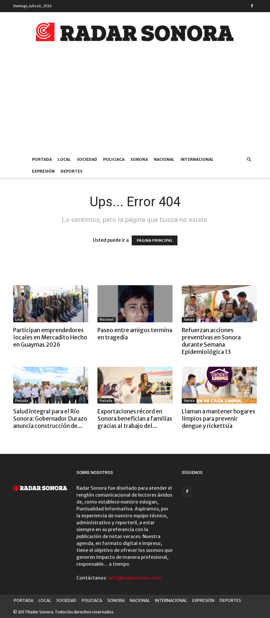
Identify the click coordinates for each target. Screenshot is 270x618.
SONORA (139, 159)
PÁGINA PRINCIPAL (155, 240)
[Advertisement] (135, 104)
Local (19, 319)
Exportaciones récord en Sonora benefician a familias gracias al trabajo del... (134, 419)
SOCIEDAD (87, 159)
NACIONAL (164, 159)
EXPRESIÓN (43, 171)
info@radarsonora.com (134, 578)
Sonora (189, 319)
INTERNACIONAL (197, 159)
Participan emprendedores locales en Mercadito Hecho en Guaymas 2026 (50, 337)
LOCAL (64, 159)
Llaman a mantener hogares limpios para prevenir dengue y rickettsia (218, 419)
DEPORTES (71, 171)
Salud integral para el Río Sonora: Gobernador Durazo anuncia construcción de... (50, 419)
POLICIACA (113, 159)
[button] (249, 160)
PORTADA (42, 159)
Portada (21, 401)
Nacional (106, 319)
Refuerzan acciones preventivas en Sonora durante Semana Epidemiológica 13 (211, 341)
